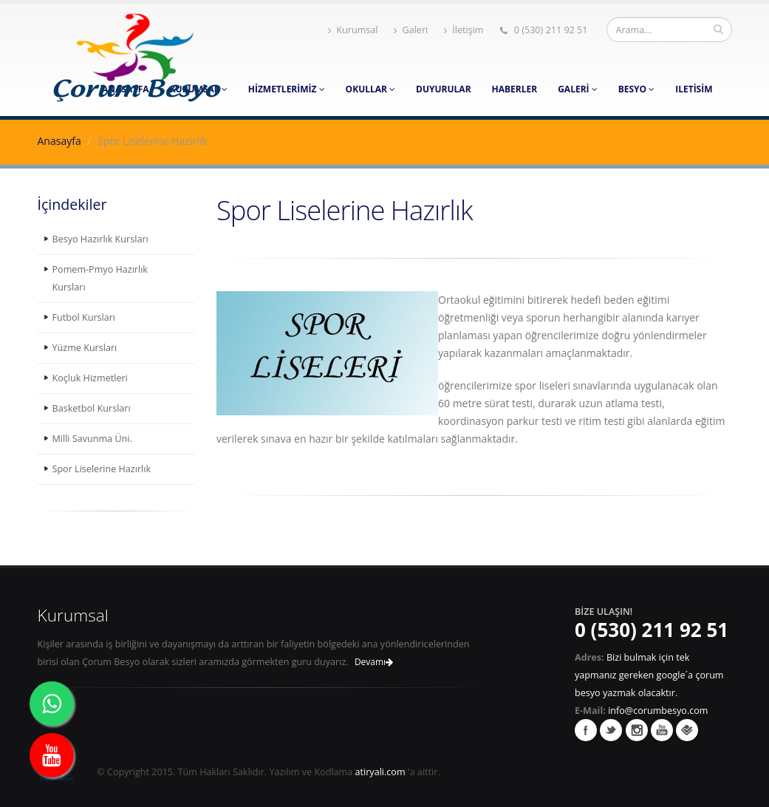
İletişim (463, 30)
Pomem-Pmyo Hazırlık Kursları (100, 278)
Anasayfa (59, 141)
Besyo (636, 89)
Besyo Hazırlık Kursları (100, 239)
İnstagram (637, 730)
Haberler (515, 89)
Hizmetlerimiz (286, 89)
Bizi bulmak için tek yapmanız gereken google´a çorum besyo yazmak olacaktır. (649, 675)
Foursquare (687, 730)
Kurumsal (352, 30)
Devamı (374, 662)
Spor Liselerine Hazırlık (101, 469)
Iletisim (693, 89)
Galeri (411, 30)
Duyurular (443, 89)
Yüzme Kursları (84, 347)
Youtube (662, 730)
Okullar (370, 89)
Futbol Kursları (84, 317)
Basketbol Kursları (91, 408)
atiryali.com (380, 772)
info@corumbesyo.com (658, 710)
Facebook (586, 730)
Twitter (611, 730)
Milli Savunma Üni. (92, 438)
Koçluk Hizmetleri (90, 378)
